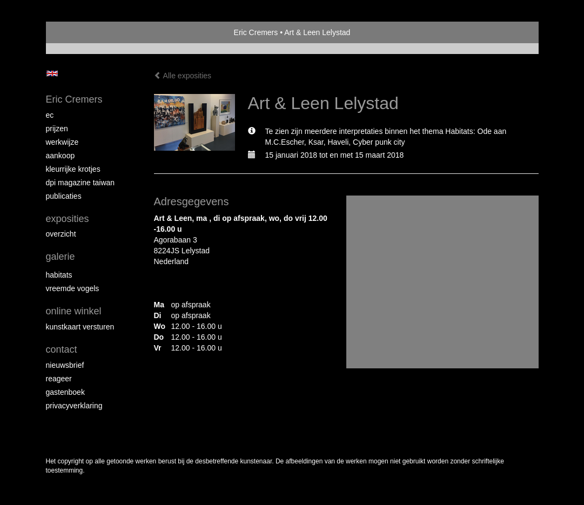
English (52, 73)
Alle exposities (183, 75)
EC (50, 115)
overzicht (61, 234)
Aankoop (60, 155)
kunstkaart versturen (80, 326)
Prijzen (57, 128)
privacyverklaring (74, 405)
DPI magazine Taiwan (80, 182)
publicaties (64, 196)
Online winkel (74, 311)
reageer (59, 378)
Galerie (60, 256)
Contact (61, 349)
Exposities (67, 218)
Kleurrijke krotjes (73, 169)
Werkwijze (62, 142)
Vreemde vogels (72, 288)
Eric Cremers (256, 32)
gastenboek (65, 392)
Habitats (59, 275)
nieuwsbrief (65, 365)
